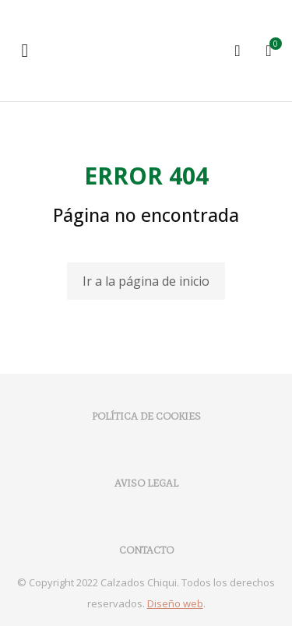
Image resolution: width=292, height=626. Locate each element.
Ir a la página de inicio (146, 281)
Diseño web (175, 603)
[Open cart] (268, 50)
